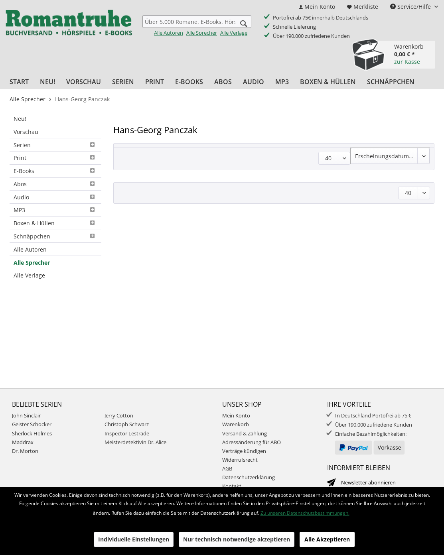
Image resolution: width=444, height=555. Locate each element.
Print (55, 157)
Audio (55, 197)
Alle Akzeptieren (327, 539)
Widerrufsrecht (240, 459)
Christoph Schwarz (127, 424)
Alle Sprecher (201, 32)
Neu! (20, 118)
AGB (227, 468)
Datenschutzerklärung (248, 477)
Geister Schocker (31, 424)
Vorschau (26, 132)
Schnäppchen (55, 236)
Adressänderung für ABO (251, 442)
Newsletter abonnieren (368, 482)
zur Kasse (407, 61)
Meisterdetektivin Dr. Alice (135, 442)
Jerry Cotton (119, 415)
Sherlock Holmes (32, 433)
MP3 (55, 210)
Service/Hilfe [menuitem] (411, 6)
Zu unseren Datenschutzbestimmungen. (304, 513)
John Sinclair (26, 415)
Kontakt (231, 486)
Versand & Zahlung (244, 433)
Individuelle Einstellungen (133, 539)
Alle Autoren (168, 32)
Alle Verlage (233, 32)
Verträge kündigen (244, 451)
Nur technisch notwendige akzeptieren (236, 539)
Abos (55, 184)
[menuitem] (317, 7)
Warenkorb (235, 424)
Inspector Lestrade (127, 433)
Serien (55, 145)
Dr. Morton (25, 451)
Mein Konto (236, 415)
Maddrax (23, 442)
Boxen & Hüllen (55, 223)
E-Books (55, 171)
